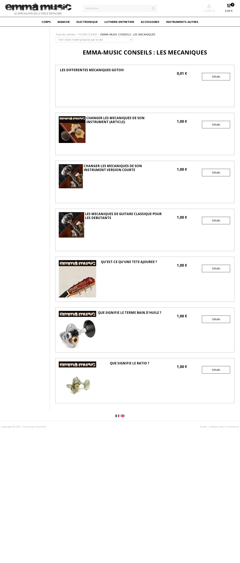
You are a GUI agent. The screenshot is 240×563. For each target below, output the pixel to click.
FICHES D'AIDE (88, 34)
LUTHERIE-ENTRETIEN (119, 22)
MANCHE (64, 22)
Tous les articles (65, 34)
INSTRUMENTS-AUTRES (182, 22)
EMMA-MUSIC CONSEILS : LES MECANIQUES (127, 34)
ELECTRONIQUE (87, 22)
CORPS (46, 22)
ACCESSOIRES (150, 22)
